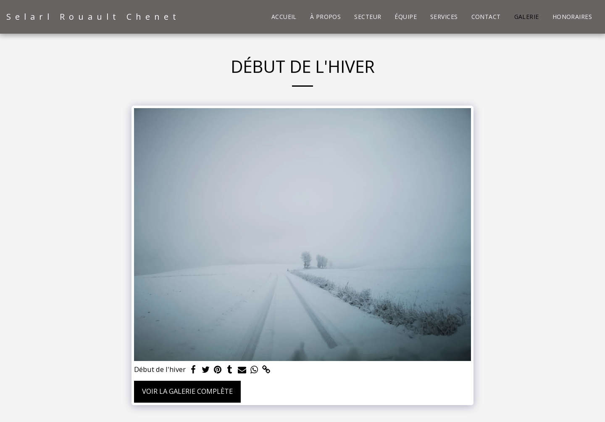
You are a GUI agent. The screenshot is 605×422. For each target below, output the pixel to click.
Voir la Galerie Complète (187, 391)
